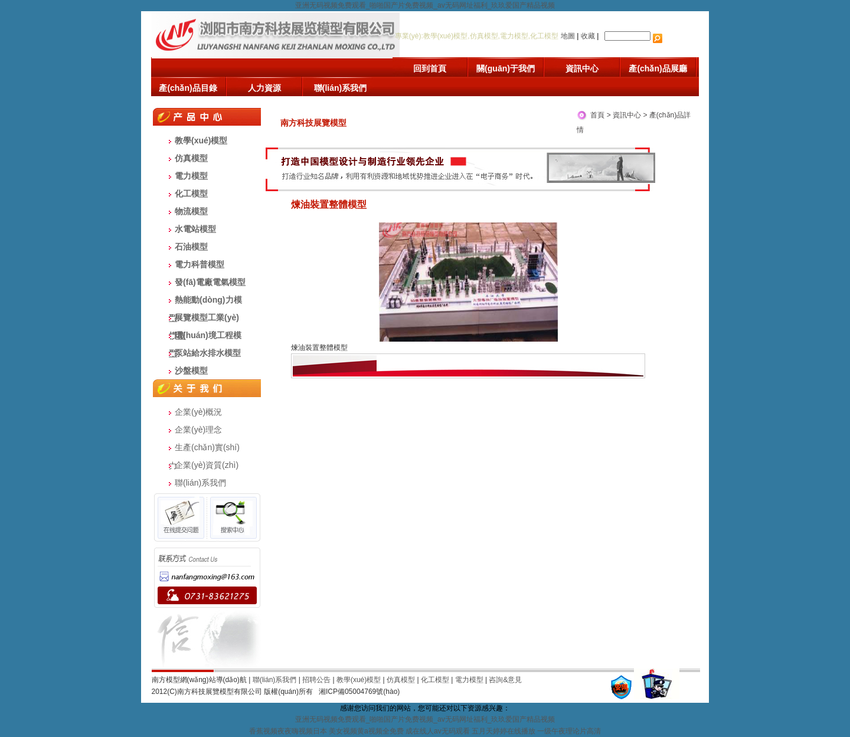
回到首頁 (429, 68)
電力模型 (191, 176)
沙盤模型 (191, 370)
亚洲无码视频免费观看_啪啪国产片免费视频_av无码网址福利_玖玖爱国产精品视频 (425, 5)
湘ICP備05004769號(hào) (359, 691)
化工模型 (191, 193)
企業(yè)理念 (198, 429)
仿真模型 (191, 158)
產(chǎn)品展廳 (657, 68)
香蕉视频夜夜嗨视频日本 (288, 731)
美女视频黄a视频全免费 (366, 731)
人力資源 (264, 88)
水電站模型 (195, 229)
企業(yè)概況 (198, 412)
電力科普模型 (199, 264)
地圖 (568, 36)
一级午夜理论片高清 (569, 731)
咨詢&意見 (505, 680)
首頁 (597, 115)
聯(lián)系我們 (340, 88)
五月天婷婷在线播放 (503, 731)
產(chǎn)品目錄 (188, 88)
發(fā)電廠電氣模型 (210, 282)
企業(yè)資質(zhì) (206, 465)
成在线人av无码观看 (438, 731)
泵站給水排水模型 (208, 353)
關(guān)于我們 (505, 68)
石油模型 (191, 246)
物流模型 (191, 211)
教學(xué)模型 (201, 140)
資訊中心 (582, 68)
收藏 (588, 36)
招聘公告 (316, 680)
